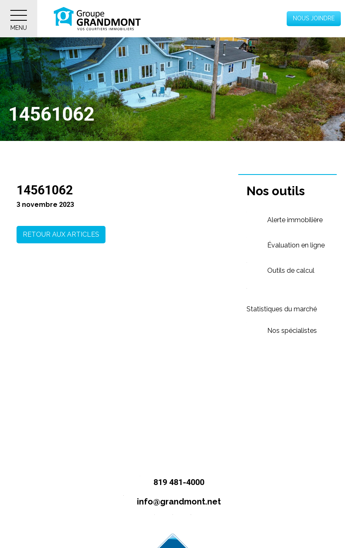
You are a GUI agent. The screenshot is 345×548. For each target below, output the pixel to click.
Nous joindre (314, 18)
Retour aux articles (61, 234)
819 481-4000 (168, 482)
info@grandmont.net (168, 502)
